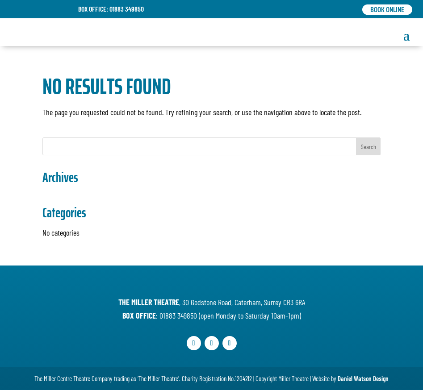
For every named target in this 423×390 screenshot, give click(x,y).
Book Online (387, 9)
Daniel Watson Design (363, 378)
